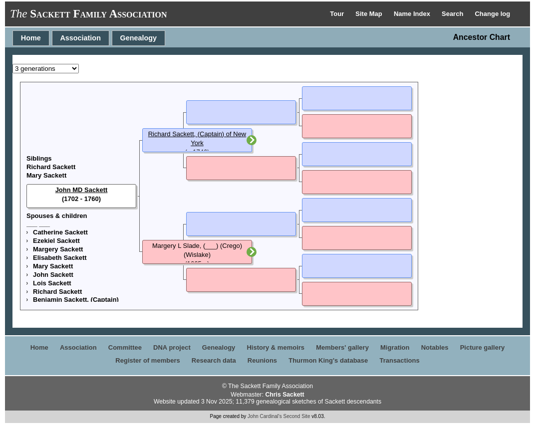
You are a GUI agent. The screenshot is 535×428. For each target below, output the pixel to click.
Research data (214, 360)
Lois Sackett (52, 283)
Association (80, 38)
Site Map (369, 13)
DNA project (172, 347)
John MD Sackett (81, 190)
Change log (492, 13)
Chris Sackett (284, 394)
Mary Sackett (46, 175)
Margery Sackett (58, 249)
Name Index (413, 13)
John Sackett (53, 274)
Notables (435, 347)
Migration (395, 347)
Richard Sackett (50, 167)
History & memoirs (275, 347)
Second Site (296, 416)
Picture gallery (482, 347)
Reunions (262, 360)
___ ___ (38, 223)
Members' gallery (342, 347)
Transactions (399, 360)
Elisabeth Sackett (60, 257)
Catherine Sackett (60, 232)
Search (453, 13)
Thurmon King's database (328, 360)
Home (31, 38)
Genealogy (138, 38)
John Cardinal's (265, 416)
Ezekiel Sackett (56, 240)
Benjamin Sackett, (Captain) (76, 299)
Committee (125, 347)
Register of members (147, 360)
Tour (338, 13)
